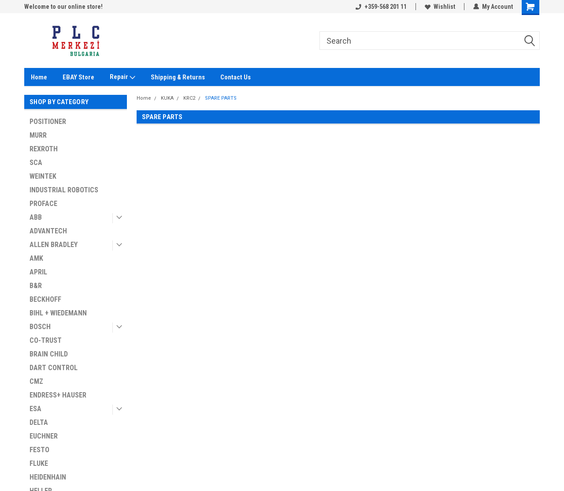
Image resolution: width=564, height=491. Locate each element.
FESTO (39, 450)
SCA (36, 162)
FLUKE (39, 463)
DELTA (39, 422)
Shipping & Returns (178, 77)
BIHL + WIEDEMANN (58, 313)
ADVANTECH (48, 231)
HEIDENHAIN (48, 477)
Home (39, 77)
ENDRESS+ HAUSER (58, 395)
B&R (36, 285)
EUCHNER (44, 436)
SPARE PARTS (221, 98)
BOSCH (40, 326)
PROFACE (43, 203)
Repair (122, 77)
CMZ (36, 381)
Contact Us (235, 77)
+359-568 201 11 (381, 6)
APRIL (38, 272)
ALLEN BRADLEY (54, 244)
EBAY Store (78, 77)
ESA (35, 409)
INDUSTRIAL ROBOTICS (64, 190)
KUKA (167, 98)
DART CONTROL (54, 368)
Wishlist (440, 6)
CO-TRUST (46, 340)
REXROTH (44, 149)
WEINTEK (43, 176)
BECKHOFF (45, 299)
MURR (38, 135)
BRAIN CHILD (49, 354)
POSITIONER (48, 121)
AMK (36, 258)
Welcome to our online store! (63, 6)
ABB (36, 217)
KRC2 (189, 98)
